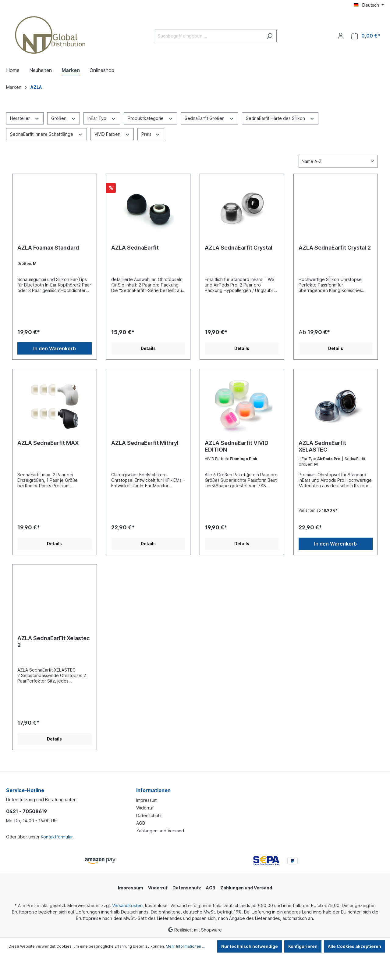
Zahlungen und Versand (160, 830)
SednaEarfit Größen (209, 118)
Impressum (147, 800)
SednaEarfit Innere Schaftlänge (46, 134)
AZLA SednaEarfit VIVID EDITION (236, 446)
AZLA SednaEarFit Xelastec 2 (53, 641)
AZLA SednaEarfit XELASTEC (322, 446)
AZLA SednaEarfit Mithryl (145, 443)
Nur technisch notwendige (249, 946)
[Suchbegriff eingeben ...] (209, 36)
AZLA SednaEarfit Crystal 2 (335, 247)
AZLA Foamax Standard (48, 247)
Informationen (153, 790)
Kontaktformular (57, 836)
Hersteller (25, 118)
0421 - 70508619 (26, 811)
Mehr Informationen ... (185, 946)
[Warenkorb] (366, 36)
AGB (140, 823)
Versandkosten (127, 905)
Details (148, 348)
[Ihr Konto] (341, 35)
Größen (63, 118)
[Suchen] (269, 36)
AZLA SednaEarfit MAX (48, 443)
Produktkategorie (150, 118)
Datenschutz (149, 815)
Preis (150, 134)
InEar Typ (101, 118)
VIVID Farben (112, 134)
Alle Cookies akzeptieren (354, 946)
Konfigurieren (302, 946)
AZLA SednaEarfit (135, 247)
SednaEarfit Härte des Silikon (280, 118)
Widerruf (145, 807)
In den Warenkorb (54, 348)
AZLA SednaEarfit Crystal (238, 247)
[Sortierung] (338, 161)
